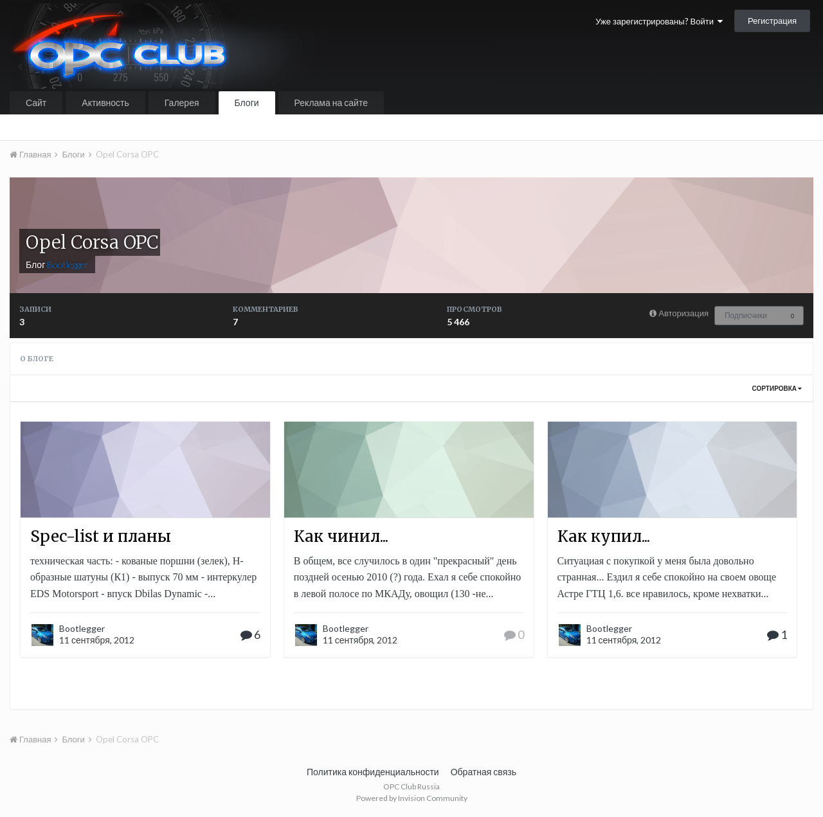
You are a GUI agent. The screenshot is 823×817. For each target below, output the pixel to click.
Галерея (182, 102)
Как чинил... (341, 536)
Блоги (247, 102)
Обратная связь (483, 771)
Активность (105, 102)
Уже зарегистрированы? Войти (659, 21)
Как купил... (603, 536)
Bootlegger (82, 628)
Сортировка (777, 388)
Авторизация (683, 313)
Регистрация (772, 20)
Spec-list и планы (100, 536)
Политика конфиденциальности (373, 771)
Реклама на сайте (331, 102)
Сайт (36, 102)
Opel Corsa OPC (92, 242)
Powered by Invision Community (411, 798)
